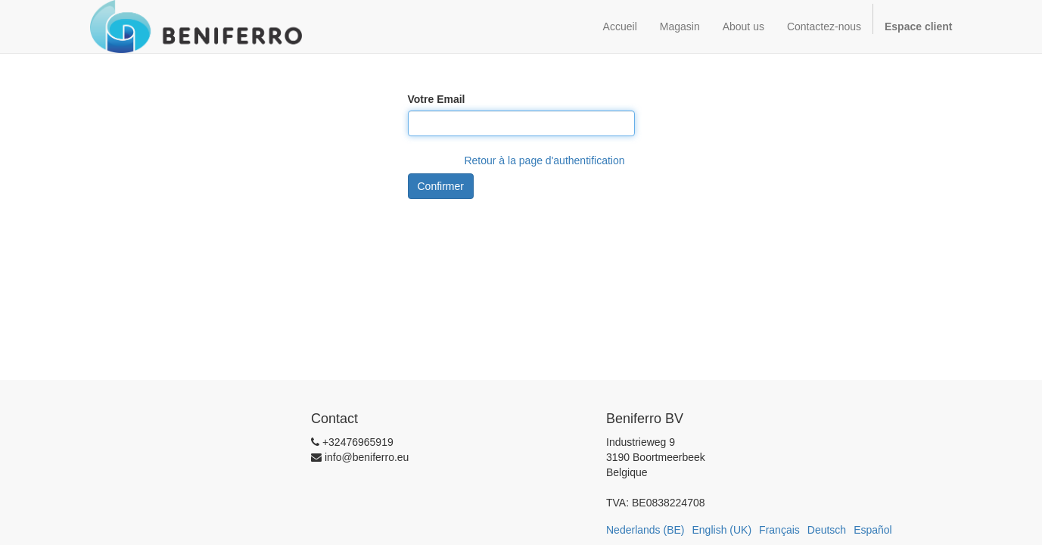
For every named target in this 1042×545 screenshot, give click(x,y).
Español (873, 530)
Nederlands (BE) (645, 530)
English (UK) (722, 530)
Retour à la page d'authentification (544, 160)
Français (779, 530)
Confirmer (441, 186)
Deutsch (826, 530)
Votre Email (436, 99)
